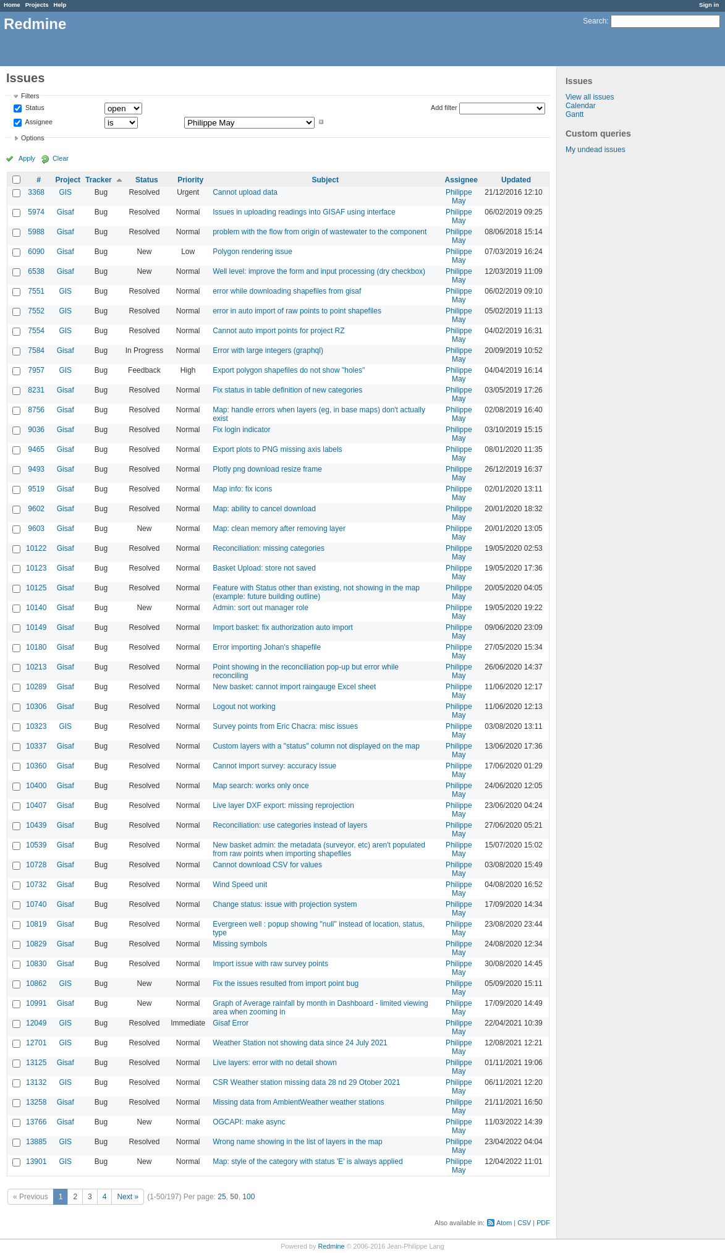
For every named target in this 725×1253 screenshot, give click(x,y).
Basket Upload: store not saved (264, 568)
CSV (524, 1222)
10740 (36, 904)
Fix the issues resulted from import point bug (285, 983)
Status (34, 108)
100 (248, 1196)
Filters (30, 96)
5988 (36, 231)
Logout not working (244, 706)
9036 (36, 429)
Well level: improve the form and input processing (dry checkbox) (319, 271)
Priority (190, 180)
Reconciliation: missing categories (268, 548)
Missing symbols (240, 944)
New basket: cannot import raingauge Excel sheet (294, 686)
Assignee (38, 121)
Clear (61, 158)
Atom (504, 1222)
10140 (36, 607)
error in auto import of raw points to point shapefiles (297, 311)
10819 (36, 924)
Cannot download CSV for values (267, 864)
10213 (36, 667)
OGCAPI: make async (249, 1122)
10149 (36, 627)
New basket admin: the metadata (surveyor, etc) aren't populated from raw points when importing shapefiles (319, 849)
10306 (36, 706)
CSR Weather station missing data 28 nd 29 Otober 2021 (306, 1082)
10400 (36, 785)
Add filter (444, 107)
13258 (36, 1102)
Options (32, 138)
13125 (36, 1062)
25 (222, 1196)
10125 (36, 588)
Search (594, 21)
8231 (36, 390)
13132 (36, 1082)
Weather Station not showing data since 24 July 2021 (300, 1043)
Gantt (574, 114)
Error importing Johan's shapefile (267, 647)
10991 (36, 1003)
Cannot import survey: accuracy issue (274, 766)
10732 (36, 884)
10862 (36, 983)
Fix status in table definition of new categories (287, 390)
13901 (36, 1161)
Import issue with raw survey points (270, 963)
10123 (36, 568)
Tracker (98, 180)
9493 (36, 469)
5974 (36, 212)
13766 (36, 1122)
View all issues (590, 97)
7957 (36, 370)
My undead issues (595, 149)
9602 (36, 508)
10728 (36, 864)
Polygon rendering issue (252, 251)
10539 (36, 845)
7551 (36, 291)
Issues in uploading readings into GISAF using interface (304, 212)
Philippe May (459, 196)
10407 (36, 805)
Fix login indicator (241, 429)
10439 (36, 825)
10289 (36, 686)
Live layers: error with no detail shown (275, 1062)
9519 (36, 489)
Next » (127, 1196)
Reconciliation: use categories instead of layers (290, 825)
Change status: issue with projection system (285, 904)
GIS (65, 192)
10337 (36, 746)
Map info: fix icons (242, 489)
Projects (37, 4)
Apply (27, 158)
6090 (36, 251)
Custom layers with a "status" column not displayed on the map (316, 746)
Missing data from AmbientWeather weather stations (298, 1102)
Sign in (709, 4)
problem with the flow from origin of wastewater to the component (319, 231)
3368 (36, 192)
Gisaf (65, 212)
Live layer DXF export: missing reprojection (283, 805)
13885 (36, 1141)
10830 (36, 963)
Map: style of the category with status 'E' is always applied (307, 1161)
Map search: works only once (260, 785)
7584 (36, 350)
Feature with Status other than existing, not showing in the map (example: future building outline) (316, 592)
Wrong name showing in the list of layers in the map (298, 1141)
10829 (36, 944)
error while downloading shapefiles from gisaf (287, 291)
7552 (36, 311)
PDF (543, 1222)
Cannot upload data (245, 192)
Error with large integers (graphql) (268, 350)
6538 (36, 271)
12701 (36, 1043)
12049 (36, 1023)
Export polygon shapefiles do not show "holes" (289, 370)
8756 (36, 410)
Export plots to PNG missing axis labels (277, 449)
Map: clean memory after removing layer (279, 528)
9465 (36, 449)
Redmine (331, 1246)
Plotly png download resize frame (267, 469)
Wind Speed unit (240, 884)
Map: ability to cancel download (264, 508)
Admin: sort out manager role (260, 607)
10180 (36, 647)
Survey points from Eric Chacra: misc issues (285, 726)
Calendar (581, 105)
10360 (36, 766)
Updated (516, 180)
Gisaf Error (230, 1023)
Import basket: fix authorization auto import (283, 627)
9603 (36, 528)
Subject (325, 180)
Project (67, 180)
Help (60, 4)
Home (12, 4)
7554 (36, 330)
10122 (36, 548)
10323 (36, 726)
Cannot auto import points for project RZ (278, 330)
